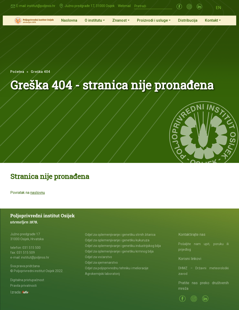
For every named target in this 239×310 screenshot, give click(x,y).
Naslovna (69, 20)
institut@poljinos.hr (41, 6)
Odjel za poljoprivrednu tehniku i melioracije (116, 268)
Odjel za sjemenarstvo (101, 262)
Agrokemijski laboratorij (102, 274)
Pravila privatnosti (23, 285)
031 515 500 (31, 247)
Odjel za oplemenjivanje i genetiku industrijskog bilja (123, 246)
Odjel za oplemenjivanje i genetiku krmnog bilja (119, 251)
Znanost (119, 20)
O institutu (93, 20)
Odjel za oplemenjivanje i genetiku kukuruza (117, 240)
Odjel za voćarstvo (98, 257)
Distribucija (187, 20)
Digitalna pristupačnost (27, 280)
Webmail (124, 6)
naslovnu (37, 192)
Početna (17, 72)
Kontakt (211, 20)
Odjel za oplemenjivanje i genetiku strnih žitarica (120, 234)
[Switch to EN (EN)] (219, 7)
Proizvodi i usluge (152, 20)
